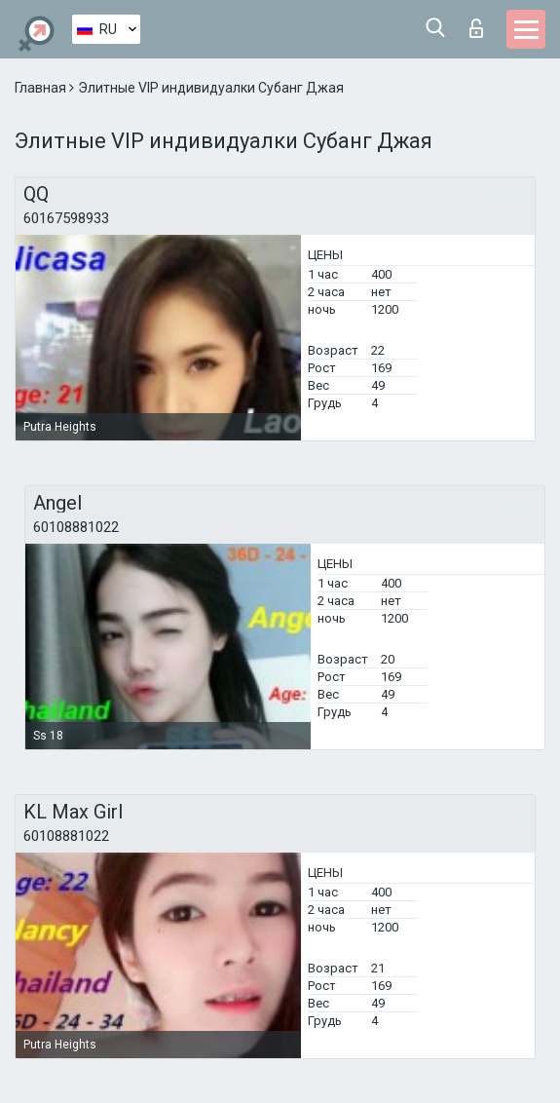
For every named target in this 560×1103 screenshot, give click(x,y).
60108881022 (76, 527)
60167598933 (66, 218)
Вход (476, 28)
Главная (42, 87)
